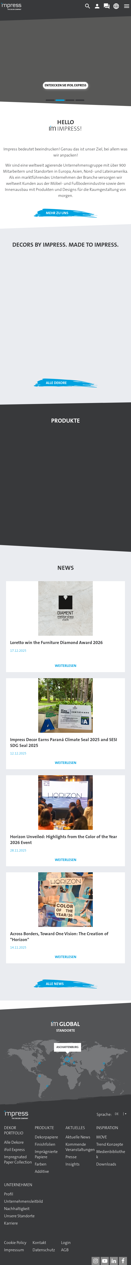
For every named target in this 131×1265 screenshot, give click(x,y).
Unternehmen (18, 1184)
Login (66, 1242)
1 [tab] (50, 100)
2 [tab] (60, 100)
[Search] (87, 8)
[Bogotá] (40, 1076)
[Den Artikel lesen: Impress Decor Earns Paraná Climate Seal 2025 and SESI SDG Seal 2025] (65, 705)
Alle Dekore (56, 382)
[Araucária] (47, 1086)
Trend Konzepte (109, 1144)
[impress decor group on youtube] (105, 1261)
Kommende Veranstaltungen (80, 1147)
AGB (65, 1249)
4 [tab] (79, 100)
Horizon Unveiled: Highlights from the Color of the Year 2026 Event (63, 839)
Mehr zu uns (57, 212)
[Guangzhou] (102, 1070)
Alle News (55, 983)
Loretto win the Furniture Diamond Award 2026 (56, 642)
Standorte (65, 1030)
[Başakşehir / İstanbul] (74, 1063)
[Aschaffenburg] (67, 1059)
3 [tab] (70, 100)
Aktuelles (75, 1127)
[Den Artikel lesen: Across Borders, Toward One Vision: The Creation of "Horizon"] (65, 899)
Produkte (44, 1127)
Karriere (11, 1223)
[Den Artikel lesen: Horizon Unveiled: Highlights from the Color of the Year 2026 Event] (65, 802)
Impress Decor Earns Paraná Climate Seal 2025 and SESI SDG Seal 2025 (63, 742)
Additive (42, 1171)
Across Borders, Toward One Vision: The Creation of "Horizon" (59, 936)
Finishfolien (45, 1144)
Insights (73, 1164)
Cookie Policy (15, 1242)
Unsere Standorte (19, 1215)
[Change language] (116, 8)
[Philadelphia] (40, 1063)
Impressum (14, 1249)
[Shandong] (104, 1063)
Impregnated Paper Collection (18, 1159)
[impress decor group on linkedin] (114, 1261)
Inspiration (107, 1127)
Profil (8, 1194)
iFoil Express (14, 1149)
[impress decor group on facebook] (123, 1261)
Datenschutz (44, 1249)
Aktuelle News (78, 1137)
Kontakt (39, 1242)
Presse (71, 1156)
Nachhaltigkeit (17, 1208)
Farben (40, 1164)
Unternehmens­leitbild (23, 1201)
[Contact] (106, 8)
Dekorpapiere (46, 1137)
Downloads (106, 1164)
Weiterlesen (65, 665)
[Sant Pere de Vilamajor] (64, 1064)
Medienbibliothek (110, 1154)
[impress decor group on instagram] (96, 1261)
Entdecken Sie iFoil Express (65, 85)
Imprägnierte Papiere (46, 1154)
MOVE (101, 1137)
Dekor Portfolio (13, 1130)
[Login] (97, 8)
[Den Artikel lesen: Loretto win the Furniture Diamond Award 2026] (65, 608)
